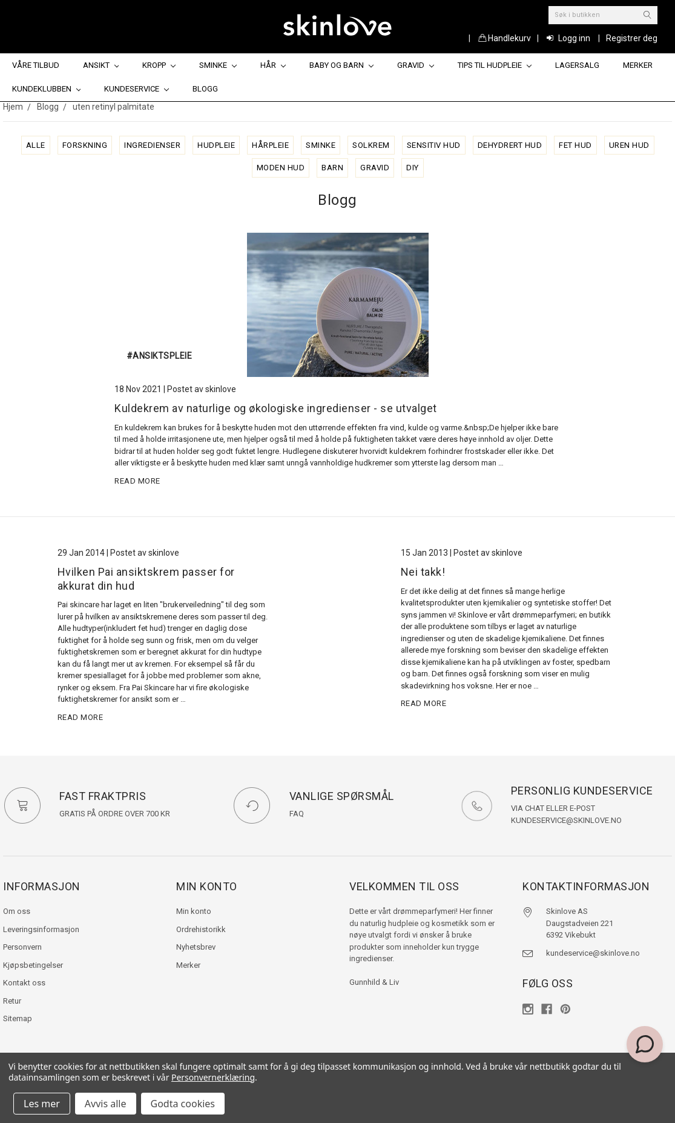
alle (35, 145)
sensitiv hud (434, 145)
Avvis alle (106, 1103)
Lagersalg (577, 65)
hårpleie (270, 145)
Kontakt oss (24, 982)
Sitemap (17, 1018)
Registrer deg (631, 38)
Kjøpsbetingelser (33, 965)
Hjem (13, 107)
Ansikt (101, 65)
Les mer (42, 1103)
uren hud (629, 145)
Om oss (16, 911)
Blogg (205, 88)
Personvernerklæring (213, 1077)
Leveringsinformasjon (41, 929)
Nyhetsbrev (196, 946)
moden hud (281, 167)
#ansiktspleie (160, 356)
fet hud (575, 145)
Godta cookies (183, 1103)
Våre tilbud (35, 65)
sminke (320, 145)
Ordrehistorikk (201, 929)
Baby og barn (341, 65)
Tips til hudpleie (495, 65)
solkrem (371, 145)
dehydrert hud (510, 145)
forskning (85, 145)
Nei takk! (423, 571)
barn (332, 167)
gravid (374, 167)
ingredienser (152, 145)
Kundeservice (136, 88)
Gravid (415, 65)
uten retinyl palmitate (113, 107)
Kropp (159, 65)
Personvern (22, 946)
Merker (638, 65)
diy (412, 167)
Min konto (193, 911)
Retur (12, 1000)
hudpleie (216, 145)
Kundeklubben (46, 88)
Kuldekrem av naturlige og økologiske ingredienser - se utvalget (275, 408)
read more (137, 480)
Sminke (218, 65)
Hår (273, 65)
